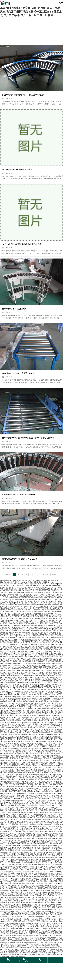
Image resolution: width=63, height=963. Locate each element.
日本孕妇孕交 (24, 759)
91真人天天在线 (39, 596)
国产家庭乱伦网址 (45, 835)
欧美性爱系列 (30, 819)
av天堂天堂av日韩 (23, 606)
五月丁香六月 (41, 649)
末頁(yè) (54, 574)
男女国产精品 (23, 729)
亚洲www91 (36, 878)
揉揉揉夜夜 (48, 921)
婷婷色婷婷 (52, 940)
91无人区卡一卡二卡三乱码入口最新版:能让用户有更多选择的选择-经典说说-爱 (36, 831)
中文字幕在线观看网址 (56, 894)
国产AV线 (29, 878)
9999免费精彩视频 (28, 857)
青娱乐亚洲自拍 (7, 849)
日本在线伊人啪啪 (47, 693)
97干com (28, 670)
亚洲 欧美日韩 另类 (8, 897)
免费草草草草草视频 (42, 755)
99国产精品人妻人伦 (18, 686)
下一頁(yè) (46, 574)
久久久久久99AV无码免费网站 (22, 660)
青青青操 (28, 883)
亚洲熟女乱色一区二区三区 (10, 615)
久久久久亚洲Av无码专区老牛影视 (13, 951)
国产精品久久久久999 (47, 606)
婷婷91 (49, 923)
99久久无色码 (12, 916)
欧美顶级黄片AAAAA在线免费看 (53, 828)
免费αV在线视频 (40, 599)
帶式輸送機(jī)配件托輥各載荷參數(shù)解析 (19, 559)
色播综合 (47, 816)
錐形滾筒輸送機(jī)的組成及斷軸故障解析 (18, 494)
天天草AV (14, 882)
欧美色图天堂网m (50, 916)
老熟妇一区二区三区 (8, 688)
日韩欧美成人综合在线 (31, 589)
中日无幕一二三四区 (40, 708)
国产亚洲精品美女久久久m (11, 821)
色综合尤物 (3, 734)
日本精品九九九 (11, 705)
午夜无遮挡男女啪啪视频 (35, 597)
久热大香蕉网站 (16, 663)
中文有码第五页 (22, 714)
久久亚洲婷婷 (36, 618)
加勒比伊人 (29, 655)
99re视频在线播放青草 (19, 878)
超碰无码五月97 (39, 767)
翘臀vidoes (16, 785)
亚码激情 (20, 850)
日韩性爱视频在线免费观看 (17, 859)
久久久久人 (24, 608)
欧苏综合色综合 (49, 930)
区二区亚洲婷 (34, 613)
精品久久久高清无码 (43, 772)
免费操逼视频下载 (31, 646)
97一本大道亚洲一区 (23, 753)
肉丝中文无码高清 (27, 611)
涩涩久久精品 (40, 710)
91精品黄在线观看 (7, 772)
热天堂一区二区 (44, 731)
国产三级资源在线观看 (23, 807)
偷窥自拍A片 (55, 816)
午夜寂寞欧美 (19, 700)
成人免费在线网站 (22, 866)
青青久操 (51, 882)
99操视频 (37, 819)
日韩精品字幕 (46, 892)
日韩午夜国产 (18, 840)
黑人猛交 (19, 696)
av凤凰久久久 (34, 862)
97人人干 (56, 644)
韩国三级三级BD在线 (32, 594)
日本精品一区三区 (35, 913)
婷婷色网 (49, 857)
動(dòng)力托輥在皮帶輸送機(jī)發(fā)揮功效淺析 (21, 244)
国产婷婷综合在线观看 (51, 670)
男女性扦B (35, 632)
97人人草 (55, 868)
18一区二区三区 (14, 618)
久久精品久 (23, 694)
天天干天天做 (41, 603)
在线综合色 (56, 888)
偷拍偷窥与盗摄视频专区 (32, 639)
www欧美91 (9, 800)
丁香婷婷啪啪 (22, 743)
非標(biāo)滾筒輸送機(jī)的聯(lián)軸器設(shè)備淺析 (22, 95)
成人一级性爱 (19, 717)
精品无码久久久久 (41, 627)
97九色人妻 (42, 746)
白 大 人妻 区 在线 (20, 953)
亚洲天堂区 (57, 797)
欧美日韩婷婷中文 (28, 629)
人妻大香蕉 (56, 745)
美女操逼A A (37, 757)
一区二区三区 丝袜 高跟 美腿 (43, 776)
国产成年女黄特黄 (15, 809)
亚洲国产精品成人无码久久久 (35, 665)
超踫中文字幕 (40, 656)
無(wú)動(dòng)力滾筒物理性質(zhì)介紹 (18, 373)
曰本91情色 (37, 887)
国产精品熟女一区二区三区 (25, 830)
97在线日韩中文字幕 (44, 899)
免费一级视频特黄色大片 (12, 601)
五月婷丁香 (17, 611)
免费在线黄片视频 (7, 608)
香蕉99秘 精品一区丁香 (21, 800)
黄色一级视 (3, 901)
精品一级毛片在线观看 (52, 901)
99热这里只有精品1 (40, 857)
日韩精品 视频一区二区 (44, 949)
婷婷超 (10, 670)
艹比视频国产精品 (35, 634)
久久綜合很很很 (43, 585)
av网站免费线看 (48, 655)
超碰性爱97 (49, 885)
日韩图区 (13, 651)
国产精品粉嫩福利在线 (9, 722)
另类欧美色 (59, 838)
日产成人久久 (49, 767)
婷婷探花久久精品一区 (20, 921)
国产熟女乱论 (7, 845)
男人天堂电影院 (14, 793)
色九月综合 (30, 885)
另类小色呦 (56, 668)
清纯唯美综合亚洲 (22, 876)
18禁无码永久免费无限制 (11, 703)
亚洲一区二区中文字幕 (13, 724)
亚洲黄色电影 (40, 679)
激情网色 (35, 584)
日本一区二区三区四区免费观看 (47, 584)
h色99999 (42, 866)
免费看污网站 (25, 745)
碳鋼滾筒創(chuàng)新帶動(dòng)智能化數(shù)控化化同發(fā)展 (27, 438)
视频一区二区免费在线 (25, 610)
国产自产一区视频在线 (16, 587)
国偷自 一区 (45, 800)
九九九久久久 (23, 582)
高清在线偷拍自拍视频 (52, 660)
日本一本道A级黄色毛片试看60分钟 (21, 934)
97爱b (4, 582)
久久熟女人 (52, 873)
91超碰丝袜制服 (11, 802)
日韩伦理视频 (4, 859)
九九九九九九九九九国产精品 (23, 667)
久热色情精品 (6, 954)
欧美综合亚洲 (21, 636)
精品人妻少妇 (51, 902)
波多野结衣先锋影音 (36, 840)
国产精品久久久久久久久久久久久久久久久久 (20, 911)
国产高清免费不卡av (26, 757)
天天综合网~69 (6, 949)
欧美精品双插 (50, 817)
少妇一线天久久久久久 (55, 616)
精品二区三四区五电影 (26, 837)
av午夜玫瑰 (55, 861)
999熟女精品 (44, 639)
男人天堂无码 (57, 786)
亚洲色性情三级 (53, 639)
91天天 (51, 795)
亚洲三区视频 (25, 871)
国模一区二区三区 (15, 739)
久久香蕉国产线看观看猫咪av (42, 946)
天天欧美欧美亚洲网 (43, 622)
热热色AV (18, 658)
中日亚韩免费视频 (23, 824)
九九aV (57, 897)
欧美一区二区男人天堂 (7, 769)
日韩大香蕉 (56, 719)
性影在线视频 (22, 930)
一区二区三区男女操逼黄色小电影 (15, 899)
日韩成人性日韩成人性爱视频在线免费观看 (41, 748)
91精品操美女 (28, 783)
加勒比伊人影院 (9, 798)
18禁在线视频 (37, 888)
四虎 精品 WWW (24, 627)
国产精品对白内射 (48, 953)
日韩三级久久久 (48, 790)
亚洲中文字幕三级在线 (39, 610)
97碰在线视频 (7, 731)
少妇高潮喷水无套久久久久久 (41, 637)
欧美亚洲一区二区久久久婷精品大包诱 (41, 601)
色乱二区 (39, 587)
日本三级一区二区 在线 (20, 856)
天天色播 (22, 939)
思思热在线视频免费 (18, 599)
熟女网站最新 (46, 911)
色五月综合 (39, 648)
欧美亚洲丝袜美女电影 (19, 849)
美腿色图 (10, 904)
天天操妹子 (50, 757)
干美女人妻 (11, 701)
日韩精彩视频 (52, 738)
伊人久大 (45, 894)
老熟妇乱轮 (21, 585)
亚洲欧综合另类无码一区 (27, 616)
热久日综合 (32, 876)
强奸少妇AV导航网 (41, 811)
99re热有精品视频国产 (24, 641)
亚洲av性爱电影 (39, 916)
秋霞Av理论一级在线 (11, 606)
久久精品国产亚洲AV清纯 (12, 604)
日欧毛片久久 (44, 934)
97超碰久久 (26, 840)
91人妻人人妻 (14, 868)
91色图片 (6, 925)
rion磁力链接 (6, 656)
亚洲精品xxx (30, 726)
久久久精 (30, 694)
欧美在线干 (45, 623)
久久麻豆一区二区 (47, 760)
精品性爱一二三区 (5, 831)
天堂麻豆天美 (4, 717)
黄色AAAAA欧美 (54, 764)
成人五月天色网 (53, 843)
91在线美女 (11, 750)
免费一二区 (36, 835)
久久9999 (30, 714)
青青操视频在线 (11, 805)
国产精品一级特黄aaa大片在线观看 (15, 826)
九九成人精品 (47, 868)
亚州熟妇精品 (27, 772)
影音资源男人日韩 (15, 932)
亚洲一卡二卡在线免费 (50, 856)
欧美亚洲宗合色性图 (43, 890)
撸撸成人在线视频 (33, 788)
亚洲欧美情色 (12, 812)
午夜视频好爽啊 (11, 857)
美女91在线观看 (41, 793)
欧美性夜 (11, 854)
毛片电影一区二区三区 (22, 750)
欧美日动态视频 (44, 686)
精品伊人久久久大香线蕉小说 (27, 868)
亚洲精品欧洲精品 (50, 656)
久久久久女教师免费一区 (29, 809)
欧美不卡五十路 (18, 746)
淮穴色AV (14, 714)
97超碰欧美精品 (7, 660)
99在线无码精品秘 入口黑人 (26, 880)
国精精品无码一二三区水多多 (38, 738)
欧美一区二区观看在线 (37, 937)
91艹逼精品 (26, 634)
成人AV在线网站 (6, 830)
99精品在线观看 (30, 648)
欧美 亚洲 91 (15, 788)
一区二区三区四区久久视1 (45, 928)
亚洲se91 (22, 902)
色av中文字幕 (23, 623)
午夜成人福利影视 (39, 885)
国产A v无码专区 (7, 785)
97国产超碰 (16, 817)
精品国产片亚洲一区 (52, 743)
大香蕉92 (18, 795)
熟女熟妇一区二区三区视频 (29, 875)
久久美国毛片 (32, 816)
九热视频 (46, 648)
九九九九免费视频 (32, 691)
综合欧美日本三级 (41, 636)
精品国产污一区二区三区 (7, 819)
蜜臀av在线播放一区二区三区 (22, 584)
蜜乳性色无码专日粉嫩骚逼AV (34, 939)
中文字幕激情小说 (25, 804)
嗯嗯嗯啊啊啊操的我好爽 (41, 814)
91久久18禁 (21, 869)
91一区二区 (34, 707)
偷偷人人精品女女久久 (30, 752)
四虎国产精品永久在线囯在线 (43, 821)
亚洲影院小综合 (16, 708)
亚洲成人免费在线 (19, 648)
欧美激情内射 (53, 869)
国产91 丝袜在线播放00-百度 (35, 930)
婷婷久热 (52, 623)
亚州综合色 (37, 714)
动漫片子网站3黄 (53, 807)
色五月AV (14, 585)
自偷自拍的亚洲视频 (12, 582)
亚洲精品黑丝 (16, 759)
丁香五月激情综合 (44, 707)
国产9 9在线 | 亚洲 (52, 823)
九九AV (34, 772)
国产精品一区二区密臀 (31, 850)
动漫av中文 (40, 920)
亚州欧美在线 (20, 651)
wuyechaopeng (17, 634)
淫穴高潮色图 (6, 882)
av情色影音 (14, 767)
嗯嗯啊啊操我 (20, 698)
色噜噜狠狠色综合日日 (45, 604)
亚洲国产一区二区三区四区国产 (13, 944)
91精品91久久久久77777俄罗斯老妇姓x (14, 712)
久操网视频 (15, 694)
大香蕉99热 (44, 878)
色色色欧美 (23, 788)
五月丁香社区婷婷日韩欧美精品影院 (35, 700)
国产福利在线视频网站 (9, 696)
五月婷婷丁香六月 (10, 807)
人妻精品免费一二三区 (27, 821)
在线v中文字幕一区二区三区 (20, 719)
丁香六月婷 (5, 733)
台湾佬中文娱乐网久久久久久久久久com (48, 914)
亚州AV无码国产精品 (40, 580)
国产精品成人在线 (13, 842)
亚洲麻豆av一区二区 (6, 847)
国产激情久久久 (49, 679)
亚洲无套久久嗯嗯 (31, 765)
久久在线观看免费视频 (22, 913)
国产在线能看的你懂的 (48, 681)
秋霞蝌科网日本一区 (53, 811)
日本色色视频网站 (8, 653)
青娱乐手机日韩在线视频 (21, 592)
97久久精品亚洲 (17, 949)
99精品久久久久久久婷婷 (36, 781)
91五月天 (29, 940)
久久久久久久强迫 (27, 888)
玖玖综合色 (39, 876)
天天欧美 (57, 748)
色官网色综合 (10, 795)
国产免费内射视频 (19, 935)
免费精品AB (24, 785)
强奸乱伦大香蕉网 (5, 788)
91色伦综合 (15, 845)
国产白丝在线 (40, 739)
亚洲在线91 (35, 733)
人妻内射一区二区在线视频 (22, 642)
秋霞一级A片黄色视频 (11, 623)
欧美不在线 (6, 823)
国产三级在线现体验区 (41, 830)
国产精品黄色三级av (14, 873)
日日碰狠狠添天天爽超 (53, 722)
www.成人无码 (15, 682)
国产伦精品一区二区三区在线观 (22, 684)
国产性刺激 (17, 608)
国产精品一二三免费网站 (33, 935)
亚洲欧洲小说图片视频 (19, 940)
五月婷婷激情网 (7, 694)
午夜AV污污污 (13, 852)
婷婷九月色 (15, 890)
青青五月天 (49, 944)
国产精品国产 (52, 859)
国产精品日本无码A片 (51, 937)
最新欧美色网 (28, 717)
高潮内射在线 (9, 840)
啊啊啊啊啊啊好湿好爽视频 (17, 923)
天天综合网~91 (12, 876)
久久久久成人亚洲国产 (29, 914)
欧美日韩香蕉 (23, 748)
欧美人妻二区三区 (9, 913)
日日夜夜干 (52, 585)
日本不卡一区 (23, 927)
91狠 (20, 741)
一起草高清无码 (33, 608)
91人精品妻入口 (19, 909)
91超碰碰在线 (13, 786)
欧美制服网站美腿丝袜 (54, 904)
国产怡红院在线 (12, 753)
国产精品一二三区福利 (47, 696)
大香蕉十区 (48, 781)
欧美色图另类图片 (19, 655)
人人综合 (33, 710)
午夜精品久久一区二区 (39, 722)
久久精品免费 (30, 916)
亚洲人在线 (49, 798)
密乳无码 (12, 906)
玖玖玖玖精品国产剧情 (38, 663)
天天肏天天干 (25, 873)
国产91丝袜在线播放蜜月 (24, 847)
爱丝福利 (53, 840)
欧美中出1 (31, 776)
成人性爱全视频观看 (54, 854)
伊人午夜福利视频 (17, 843)
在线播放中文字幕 (44, 733)
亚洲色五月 (25, 864)
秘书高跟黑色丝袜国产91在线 (44, 842)
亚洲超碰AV (56, 812)
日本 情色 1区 (34, 727)
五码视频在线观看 (44, 589)
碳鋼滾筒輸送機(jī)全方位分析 (13, 309)
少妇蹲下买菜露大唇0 (33, 947)
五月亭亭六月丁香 (41, 682)
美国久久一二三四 (13, 939)
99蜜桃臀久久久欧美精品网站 (20, 727)
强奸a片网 (26, 613)
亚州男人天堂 (24, 892)
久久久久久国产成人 (32, 731)
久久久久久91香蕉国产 (36, 852)
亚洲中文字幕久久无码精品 (41, 698)
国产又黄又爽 (29, 651)
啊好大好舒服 (37, 701)
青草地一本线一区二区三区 (14, 622)
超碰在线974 (48, 705)
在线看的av (48, 920)
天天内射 (50, 611)
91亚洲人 (27, 681)
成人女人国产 (53, 729)
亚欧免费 (33, 603)
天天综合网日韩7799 (11, 738)
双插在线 (11, 603)
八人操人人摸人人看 (9, 698)
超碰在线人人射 (28, 843)
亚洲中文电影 (24, 954)
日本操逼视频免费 (24, 703)
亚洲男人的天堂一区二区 (54, 715)
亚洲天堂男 (14, 823)
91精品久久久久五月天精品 (50, 634)
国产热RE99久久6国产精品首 (28, 734)
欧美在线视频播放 (31, 899)
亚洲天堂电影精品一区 (12, 707)
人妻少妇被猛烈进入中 (42, 764)
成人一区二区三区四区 (45, 719)
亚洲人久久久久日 (10, 689)
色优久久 (50, 627)
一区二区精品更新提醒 (43, 672)
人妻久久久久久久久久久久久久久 (36, 833)
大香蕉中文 (42, 591)
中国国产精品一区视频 (55, 830)
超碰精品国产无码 (56, 899)
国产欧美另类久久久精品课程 (18, 947)
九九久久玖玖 (21, 916)
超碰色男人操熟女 (42, 869)
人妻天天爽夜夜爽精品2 (40, 785)
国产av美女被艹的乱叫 (20, 778)
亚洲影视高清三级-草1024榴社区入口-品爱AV (22, 908)
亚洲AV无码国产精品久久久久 (29, 736)
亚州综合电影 (56, 862)
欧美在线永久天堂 (49, 897)
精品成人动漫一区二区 (34, 623)
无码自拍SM (10, 646)
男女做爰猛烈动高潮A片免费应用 (34, 805)
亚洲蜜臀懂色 (31, 811)
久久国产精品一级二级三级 (22, 918)
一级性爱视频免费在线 (40, 847)
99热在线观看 (13, 880)
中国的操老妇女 (16, 781)
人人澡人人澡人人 (13, 734)
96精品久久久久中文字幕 (22, 710)
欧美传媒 (56, 824)
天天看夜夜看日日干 (42, 880)
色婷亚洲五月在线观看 (22, 653)
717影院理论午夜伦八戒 (20, 720)
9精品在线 (26, 625)
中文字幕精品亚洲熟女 (30, 942)
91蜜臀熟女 (5, 793)
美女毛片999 (30, 797)
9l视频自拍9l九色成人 (29, 895)
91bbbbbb (46, 724)
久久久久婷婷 (31, 679)
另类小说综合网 (47, 888)
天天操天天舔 (19, 790)
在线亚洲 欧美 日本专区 (53, 700)
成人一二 (32, 627)
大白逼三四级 (58, 757)
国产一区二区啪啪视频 (37, 745)
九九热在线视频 (20, 854)
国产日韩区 (24, 901)
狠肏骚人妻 (57, 817)
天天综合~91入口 (50, 783)
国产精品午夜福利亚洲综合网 (38, 864)
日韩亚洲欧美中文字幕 (39, 641)
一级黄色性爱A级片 (33, 826)
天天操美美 (33, 644)
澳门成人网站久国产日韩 (17, 883)
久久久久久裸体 (29, 790)
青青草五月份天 (42, 951)
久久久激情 (48, 677)
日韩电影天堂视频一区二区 (35, 953)
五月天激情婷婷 (21, 802)
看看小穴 (50, 847)
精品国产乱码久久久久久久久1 (39, 753)
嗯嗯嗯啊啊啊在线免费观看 (37, 774)
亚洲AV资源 (34, 642)
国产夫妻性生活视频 (15, 864)
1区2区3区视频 (25, 663)
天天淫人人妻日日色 (21, 693)
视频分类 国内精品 (35, 762)
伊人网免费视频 (29, 675)
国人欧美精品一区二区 (29, 656)
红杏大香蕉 (17, 871)
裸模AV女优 (38, 724)
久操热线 (58, 908)
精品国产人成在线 (44, 727)
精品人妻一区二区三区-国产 (23, 906)
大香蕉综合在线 (46, 819)
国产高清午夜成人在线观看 (31, 944)
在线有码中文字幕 (19, 769)
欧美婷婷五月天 (15, 757)
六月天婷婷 (41, 850)
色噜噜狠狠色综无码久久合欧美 (14, 681)
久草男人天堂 (4, 644)
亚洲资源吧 (5, 868)
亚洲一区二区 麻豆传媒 (7, 953)
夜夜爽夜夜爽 (39, 897)
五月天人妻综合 (8, 592)
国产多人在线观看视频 (52, 691)
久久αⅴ (45, 616)
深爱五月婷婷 (38, 630)
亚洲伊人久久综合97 (53, 793)
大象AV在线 (34, 703)
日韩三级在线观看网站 (23, 771)
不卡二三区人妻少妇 (50, 717)
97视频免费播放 (33, 866)
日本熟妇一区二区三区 (28, 932)
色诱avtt (11, 693)
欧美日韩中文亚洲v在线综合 (36, 921)
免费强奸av (39, 658)
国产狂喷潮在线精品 (25, 632)
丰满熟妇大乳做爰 (51, 850)
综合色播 (26, 622)
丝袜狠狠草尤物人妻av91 (40, 940)
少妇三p (13, 830)
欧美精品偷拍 (45, 947)
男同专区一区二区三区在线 (43, 779)
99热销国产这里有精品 (51, 939)
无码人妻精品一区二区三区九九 (9, 616)
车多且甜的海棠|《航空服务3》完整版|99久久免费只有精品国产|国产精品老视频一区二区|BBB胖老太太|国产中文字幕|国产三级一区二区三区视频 (31, 11)
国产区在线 (42, 703)
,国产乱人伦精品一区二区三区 (11, 779)
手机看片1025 (9, 746)
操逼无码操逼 (7, 783)
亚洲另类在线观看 (52, 875)
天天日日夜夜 (33, 901)
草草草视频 (26, 696)
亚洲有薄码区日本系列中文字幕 (15, 594)
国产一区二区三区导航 (18, 833)
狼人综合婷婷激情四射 (34, 760)
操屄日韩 (16, 838)
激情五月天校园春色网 (27, 779)
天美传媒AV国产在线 (12, 835)
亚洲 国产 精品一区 (31, 902)
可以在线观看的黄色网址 (50, 630)
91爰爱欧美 (19, 705)
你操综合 (13, 866)
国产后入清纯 (45, 759)
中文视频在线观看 (50, 741)
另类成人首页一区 (55, 769)
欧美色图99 (28, 698)
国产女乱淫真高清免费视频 (29, 604)
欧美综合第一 (15, 954)
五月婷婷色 (23, 668)
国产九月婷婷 (43, 642)
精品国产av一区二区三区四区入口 (37, 802)
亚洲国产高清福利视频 (16, 925)
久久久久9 (54, 594)
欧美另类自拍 (51, 610)
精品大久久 (46, 840)
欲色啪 (2, 606)
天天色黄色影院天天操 (9, 677)
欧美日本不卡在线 (7, 838)
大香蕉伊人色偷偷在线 (39, 845)
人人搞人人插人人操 (35, 892)
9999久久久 (32, 622)
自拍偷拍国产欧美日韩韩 (29, 662)
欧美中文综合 (57, 857)
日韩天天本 (43, 653)
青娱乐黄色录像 (11, 771)
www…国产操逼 (27, 637)
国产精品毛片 (45, 887)
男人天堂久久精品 (35, 606)
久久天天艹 (7, 878)
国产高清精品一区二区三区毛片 (35, 677)
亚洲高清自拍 (48, 745)
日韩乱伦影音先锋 (19, 646)
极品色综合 (30, 712)
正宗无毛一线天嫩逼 (26, 835)
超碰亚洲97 (52, 934)
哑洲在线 (7, 866)
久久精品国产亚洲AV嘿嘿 (47, 826)
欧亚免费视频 (6, 714)
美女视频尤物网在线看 (41, 778)
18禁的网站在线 (18, 895)
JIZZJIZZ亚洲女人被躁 (29, 658)
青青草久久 (41, 901)
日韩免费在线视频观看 (38, 660)
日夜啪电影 (52, 648)
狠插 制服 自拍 (52, 682)
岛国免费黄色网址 (23, 852)
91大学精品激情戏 (24, 707)
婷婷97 (44, 715)
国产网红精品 (56, 946)
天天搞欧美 (53, 887)
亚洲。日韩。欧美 (31, 620)
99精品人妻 (33, 871)
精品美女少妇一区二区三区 (13, 637)
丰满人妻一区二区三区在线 (44, 812)
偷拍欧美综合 (38, 726)
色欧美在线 (51, 636)
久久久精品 (22, 665)
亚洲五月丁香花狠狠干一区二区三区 (41, 786)
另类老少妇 (22, 811)
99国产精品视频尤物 (6, 895)
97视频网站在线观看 (18, 649)
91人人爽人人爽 (21, 885)
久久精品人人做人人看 (31, 591)
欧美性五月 (46, 726)
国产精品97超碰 (21, 812)
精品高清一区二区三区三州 (17, 630)
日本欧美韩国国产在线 (41, 837)
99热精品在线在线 (17, 783)
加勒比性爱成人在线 (32, 585)
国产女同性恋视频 (53, 864)
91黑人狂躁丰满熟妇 (19, 814)
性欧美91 (40, 868)
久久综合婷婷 (33, 719)
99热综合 (42, 632)
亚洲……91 (35, 883)
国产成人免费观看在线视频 (20, 774)
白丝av (4, 753)
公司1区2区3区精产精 (18, 674)
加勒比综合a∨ (52, 653)
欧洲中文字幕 (45, 769)
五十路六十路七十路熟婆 (20, 816)
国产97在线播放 (5, 776)
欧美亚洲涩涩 (33, 954)
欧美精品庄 (37, 712)
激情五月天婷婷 (20, 819)
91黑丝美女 (18, 701)
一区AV (51, 925)
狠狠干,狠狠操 (6, 781)
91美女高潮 (20, 882)
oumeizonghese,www (6, 584)
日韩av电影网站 (19, 675)
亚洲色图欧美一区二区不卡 (19, 755)
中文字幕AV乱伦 (12, 824)
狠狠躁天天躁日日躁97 (14, 937)
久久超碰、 (33, 890)
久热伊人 (34, 918)
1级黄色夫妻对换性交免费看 (29, 791)
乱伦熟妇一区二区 (50, 599)
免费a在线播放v (5, 743)
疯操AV (31, 795)
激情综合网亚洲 (23, 823)
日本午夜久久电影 (31, 869)
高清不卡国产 (18, 772)
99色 (49, 752)
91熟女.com (55, 920)
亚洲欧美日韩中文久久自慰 (54, 845)
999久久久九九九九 (25, 618)
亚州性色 (44, 913)
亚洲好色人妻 (17, 901)
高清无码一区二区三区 (9, 764)
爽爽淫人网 (20, 805)
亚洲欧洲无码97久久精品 (26, 842)
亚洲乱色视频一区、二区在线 (39, 925)
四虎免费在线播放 (5, 686)
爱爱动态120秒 (50, 663)
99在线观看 (6, 727)
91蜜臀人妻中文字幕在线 (10, 665)
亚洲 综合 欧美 (6, 649)
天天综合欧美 (32, 582)
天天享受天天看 (5, 934)
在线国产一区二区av (50, 849)
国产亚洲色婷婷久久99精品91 (53, 615)
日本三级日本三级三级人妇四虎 (17, 760)
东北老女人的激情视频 (35, 894)
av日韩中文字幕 (10, 658)
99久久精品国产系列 (48, 714)
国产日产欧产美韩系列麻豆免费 (38, 873)
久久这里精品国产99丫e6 (44, 644)
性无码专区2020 (47, 629)
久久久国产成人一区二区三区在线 (38, 729)
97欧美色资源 (24, 644)
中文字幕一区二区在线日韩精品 (50, 906)
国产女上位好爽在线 (53, 708)
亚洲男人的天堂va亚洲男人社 (22, 904)
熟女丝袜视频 (54, 755)
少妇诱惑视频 (50, 649)
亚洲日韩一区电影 (40, 675)
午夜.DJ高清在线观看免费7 (39, 859)
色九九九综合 (36, 804)
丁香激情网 (11, 700)
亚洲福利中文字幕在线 (22, 798)
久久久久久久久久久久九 (35, 856)
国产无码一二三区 (19, 765)
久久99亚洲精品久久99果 (33, 715)
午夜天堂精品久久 (55, 698)
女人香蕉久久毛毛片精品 (54, 951)
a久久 (15, 847)
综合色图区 (47, 876)
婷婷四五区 (23, 793)
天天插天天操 (9, 894)
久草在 (28, 859)
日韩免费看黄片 (51, 667)
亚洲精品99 (11, 679)
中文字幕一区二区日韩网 (39, 904)
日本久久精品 (48, 658)
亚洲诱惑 (41, 736)
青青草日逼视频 (9, 726)
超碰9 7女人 (18, 603)
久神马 (53, 838)
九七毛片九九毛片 (34, 759)
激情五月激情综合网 (52, 632)
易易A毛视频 (58, 913)
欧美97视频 (29, 887)
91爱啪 (2, 604)
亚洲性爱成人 (55, 589)
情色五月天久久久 (42, 895)
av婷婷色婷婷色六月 (29, 587)
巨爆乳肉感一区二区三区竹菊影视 (41, 861)
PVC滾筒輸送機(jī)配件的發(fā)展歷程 (16, 169)
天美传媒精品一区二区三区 (39, 807)
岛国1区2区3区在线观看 (37, 625)
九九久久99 (38, 629)
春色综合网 (49, 668)
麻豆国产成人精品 (23, 738)
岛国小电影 (41, 691)
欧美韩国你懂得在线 (35, 592)
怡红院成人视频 (16, 662)
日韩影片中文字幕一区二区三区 (48, 883)
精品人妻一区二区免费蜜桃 (42, 694)
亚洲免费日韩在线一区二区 (36, 927)
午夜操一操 (49, 591)
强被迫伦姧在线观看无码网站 (46, 908)
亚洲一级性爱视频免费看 (15, 752)
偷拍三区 (10, 648)
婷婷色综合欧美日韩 (11, 850)
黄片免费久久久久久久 (48, 935)
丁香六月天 (53, 800)
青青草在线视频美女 (38, 684)
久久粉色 (11, 717)
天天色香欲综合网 (13, 729)
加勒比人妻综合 (35, 696)
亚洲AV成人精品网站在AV (18, 691)
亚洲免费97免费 (27, 701)
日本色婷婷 (8, 843)
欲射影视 (53, 727)
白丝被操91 (33, 750)
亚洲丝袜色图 (42, 875)
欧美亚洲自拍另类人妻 (11, 811)
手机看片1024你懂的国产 (16, 589)
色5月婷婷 (50, 913)
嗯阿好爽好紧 (9, 871)
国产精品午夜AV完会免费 (15, 942)
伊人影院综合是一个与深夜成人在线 (13, 639)
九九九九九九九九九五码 (45, 942)
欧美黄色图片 (14, 748)
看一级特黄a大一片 (35, 824)
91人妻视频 (5, 883)
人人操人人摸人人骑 (45, 862)
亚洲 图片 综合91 (34, 653)
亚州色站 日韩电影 (27, 708)
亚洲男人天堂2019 (54, 878)
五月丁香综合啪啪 (55, 707)
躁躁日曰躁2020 (57, 604)
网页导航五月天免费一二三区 (48, 608)
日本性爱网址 (6, 682)
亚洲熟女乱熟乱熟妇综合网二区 (23, 596)
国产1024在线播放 (25, 845)
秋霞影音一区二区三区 (29, 949)
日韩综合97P (41, 743)
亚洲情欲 (4, 956)
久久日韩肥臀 (4, 618)
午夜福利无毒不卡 (15, 656)
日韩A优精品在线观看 (51, 927)
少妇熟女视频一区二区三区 (10, 741)
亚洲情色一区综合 (19, 887)
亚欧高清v (56, 928)
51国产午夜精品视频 (39, 667)
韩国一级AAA (38, 790)
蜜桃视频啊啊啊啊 (5, 580)
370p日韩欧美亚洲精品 (45, 613)
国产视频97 (9, 642)
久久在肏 (43, 944)
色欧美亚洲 (13, 869)
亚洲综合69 (33, 741)
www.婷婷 (30, 946)
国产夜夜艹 (38, 616)
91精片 (58, 610)
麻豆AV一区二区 (41, 688)
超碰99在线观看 (7, 816)
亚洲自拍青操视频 (38, 717)
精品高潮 (11, 956)
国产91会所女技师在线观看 (18, 776)
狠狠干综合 (45, 674)
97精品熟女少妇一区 (48, 762)
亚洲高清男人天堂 (28, 897)
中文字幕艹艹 (7, 613)
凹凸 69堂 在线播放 (52, 641)
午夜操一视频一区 (5, 759)
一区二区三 (35, 934)
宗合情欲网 (5, 625)
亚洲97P (19, 689)
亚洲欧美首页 (20, 591)
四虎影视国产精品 (55, 932)
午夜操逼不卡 (7, 875)
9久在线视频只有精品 (29, 928)
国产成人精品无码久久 (43, 932)
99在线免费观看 (14, 632)
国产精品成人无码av (6, 914)
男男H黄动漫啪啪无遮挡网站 (10, 804)
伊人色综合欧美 (15, 791)
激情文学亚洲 (58, 767)
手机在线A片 (49, 736)
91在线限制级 (31, 812)
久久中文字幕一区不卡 (34, 693)
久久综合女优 (20, 677)
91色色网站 (3, 916)
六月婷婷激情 (44, 909)
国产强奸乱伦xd (31, 743)
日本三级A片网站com (16, 625)
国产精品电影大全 (34, 823)
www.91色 (50, 734)
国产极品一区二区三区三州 (50, 587)
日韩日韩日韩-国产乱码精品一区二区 (36, 854)
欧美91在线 (25, 781)
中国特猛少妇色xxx (30, 951)
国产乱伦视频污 (29, 599)
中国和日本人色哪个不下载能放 (20, 861)
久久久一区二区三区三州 (33, 674)
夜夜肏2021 (45, 701)
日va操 (30, 785)
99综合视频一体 (18, 928)
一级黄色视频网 (14, 668)
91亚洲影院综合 (36, 681)
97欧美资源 (36, 906)
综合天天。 (29, 814)
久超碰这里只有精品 (56, 890)
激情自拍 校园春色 (30, 649)
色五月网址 (56, 760)
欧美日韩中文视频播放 (31, 686)
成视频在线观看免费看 (40, 611)
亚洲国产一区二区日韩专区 (17, 797)
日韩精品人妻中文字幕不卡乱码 (9, 892)
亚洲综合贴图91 (7, 684)
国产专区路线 (42, 902)
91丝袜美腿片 (42, 734)
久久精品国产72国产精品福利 (46, 646)
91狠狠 (5, 679)
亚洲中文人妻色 (9, 710)
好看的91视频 (58, 642)
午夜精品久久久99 (44, 594)
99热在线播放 (24, 601)
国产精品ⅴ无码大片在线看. (42, 651)
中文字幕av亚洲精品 (43, 620)
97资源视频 (26, 741)
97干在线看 (40, 816)
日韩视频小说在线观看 (31, 746)
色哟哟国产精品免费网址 (27, 682)
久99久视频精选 (24, 890)
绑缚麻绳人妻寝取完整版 (26, 615)
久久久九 (6, 668)
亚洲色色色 (49, 866)
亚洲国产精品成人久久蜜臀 (13, 888)
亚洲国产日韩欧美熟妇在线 (53, 684)
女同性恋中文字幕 (54, 909)
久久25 (10, 901)
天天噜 (37, 909)
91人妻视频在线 (11, 885)
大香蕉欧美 (26, 603)
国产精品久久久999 (28, 580)
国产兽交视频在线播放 (43, 689)
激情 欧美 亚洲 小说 (24, 786)
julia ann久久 (43, 923)
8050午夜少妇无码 (7, 675)
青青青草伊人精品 (51, 703)
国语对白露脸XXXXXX (18, 620)
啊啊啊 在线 (54, 689)
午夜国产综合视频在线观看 (14, 629)
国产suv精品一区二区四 (53, 625)
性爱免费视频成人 (47, 824)
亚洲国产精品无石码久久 (24, 722)
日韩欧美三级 (41, 582)
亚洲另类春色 (46, 712)
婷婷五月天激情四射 (29, 688)
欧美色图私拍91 (47, 592)
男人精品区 (17, 672)
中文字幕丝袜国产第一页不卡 (39, 771)
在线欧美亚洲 (39, 615)
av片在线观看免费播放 (41, 843)
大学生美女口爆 (38, 655)
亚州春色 (19, 857)
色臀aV (7, 748)
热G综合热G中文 (21, 679)
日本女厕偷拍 (54, 814)
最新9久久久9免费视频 (23, 862)
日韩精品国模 (52, 954)
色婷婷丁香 (51, 837)
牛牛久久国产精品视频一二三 (36, 668)
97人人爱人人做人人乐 (7, 667)
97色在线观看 (6, 663)
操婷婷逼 (10, 828)
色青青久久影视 (37, 828)
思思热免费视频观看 (11, 641)
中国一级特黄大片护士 (53, 746)
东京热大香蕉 (52, 580)
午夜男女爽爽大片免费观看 (47, 788)
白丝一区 (43, 823)
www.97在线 (26, 937)
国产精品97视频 (10, 790)
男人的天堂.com (30, 909)
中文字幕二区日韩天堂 (41, 795)
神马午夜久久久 (30, 636)
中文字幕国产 (17, 914)
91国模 (44, 757)
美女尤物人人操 (42, 662)
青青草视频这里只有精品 (35, 720)
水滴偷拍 (53, 622)
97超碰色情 (5, 739)
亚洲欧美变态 (25, 817)
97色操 (51, 797)
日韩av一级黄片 (16, 580)
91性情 (17, 736)
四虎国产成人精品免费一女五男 (33, 705)
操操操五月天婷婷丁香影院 (49, 618)
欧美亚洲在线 (32, 755)
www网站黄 (37, 911)
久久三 (2, 840)
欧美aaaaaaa (23, 597)
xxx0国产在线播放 (19, 715)
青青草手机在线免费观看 (26, 767)
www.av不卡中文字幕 (19, 731)
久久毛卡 (28, 769)
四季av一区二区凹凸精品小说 (47, 871)
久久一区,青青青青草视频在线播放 (48, 765)
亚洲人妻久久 (16, 875)
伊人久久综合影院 (38, 783)
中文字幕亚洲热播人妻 (29, 672)
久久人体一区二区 (13, 627)
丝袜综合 (59, 741)
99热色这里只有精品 (44, 838)
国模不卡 (7, 791)
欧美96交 (27, 925)
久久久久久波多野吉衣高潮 (54, 774)
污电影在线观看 (54, 759)
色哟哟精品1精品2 (11, 610)
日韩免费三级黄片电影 (28, 739)
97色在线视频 (32, 793)
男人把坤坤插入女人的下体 (54, 603)
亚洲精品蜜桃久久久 (37, 670)
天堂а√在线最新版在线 (50, 597)
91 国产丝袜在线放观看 (21, 894)
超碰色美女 (49, 582)
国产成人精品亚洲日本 (29, 689)
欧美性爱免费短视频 (32, 923)
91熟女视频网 (52, 785)
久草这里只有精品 (30, 920)
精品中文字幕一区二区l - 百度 (25, 764)
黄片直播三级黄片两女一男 (53, 665)
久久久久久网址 (17, 613)
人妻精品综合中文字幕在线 (18, 946)
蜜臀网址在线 (53, 895)
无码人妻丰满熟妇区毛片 (37, 817)
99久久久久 (25, 795)
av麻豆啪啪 (5, 946)
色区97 (50, 880)
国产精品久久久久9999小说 (35, 849)
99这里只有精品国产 (20, 956)
